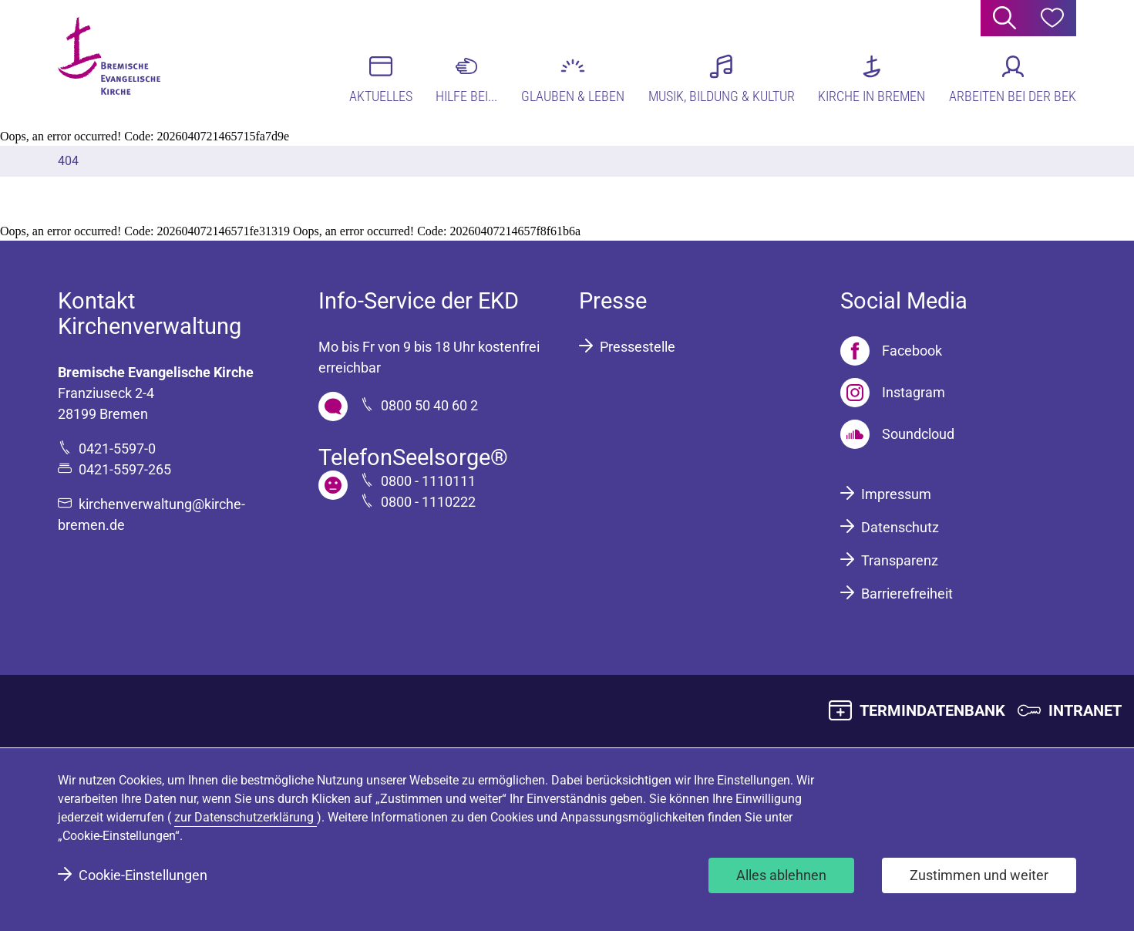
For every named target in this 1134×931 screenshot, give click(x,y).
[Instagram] (892, 392)
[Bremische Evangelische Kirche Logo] (117, 62)
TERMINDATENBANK (932, 710)
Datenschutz (900, 527)
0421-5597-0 (117, 448)
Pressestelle (637, 347)
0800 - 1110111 (428, 481)
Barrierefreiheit (907, 593)
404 (68, 160)
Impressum (896, 494)
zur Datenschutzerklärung (245, 817)
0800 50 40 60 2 (429, 405)
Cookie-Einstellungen (143, 875)
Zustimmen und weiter (979, 875)
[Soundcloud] (897, 434)
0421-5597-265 (125, 469)
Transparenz (899, 560)
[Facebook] (891, 351)
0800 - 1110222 (428, 502)
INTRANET (1085, 710)
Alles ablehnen (781, 875)
